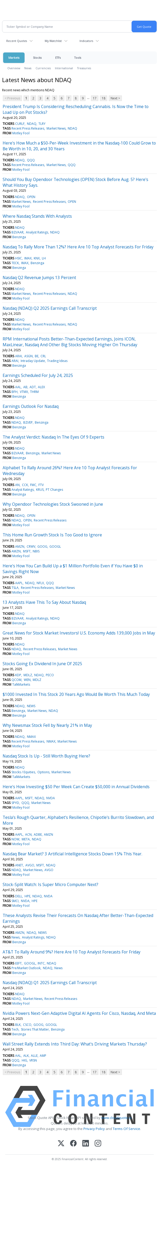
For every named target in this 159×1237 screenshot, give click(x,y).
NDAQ (31, 123)
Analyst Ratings (37, 232)
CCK (25, 485)
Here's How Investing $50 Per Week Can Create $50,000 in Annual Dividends (76, 787)
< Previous (12, 98)
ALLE (34, 1055)
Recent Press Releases (28, 128)
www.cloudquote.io (116, 1117)
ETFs (58, 58)
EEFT (18, 963)
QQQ (31, 160)
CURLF (20, 123)
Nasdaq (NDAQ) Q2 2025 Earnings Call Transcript (50, 308)
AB (25, 387)
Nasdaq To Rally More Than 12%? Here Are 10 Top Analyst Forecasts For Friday (78, 247)
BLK (18, 1024)
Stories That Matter (35, 1029)
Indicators (86, 41)
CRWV (31, 546)
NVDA (50, 798)
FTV (41, 485)
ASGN (28, 356)
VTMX (24, 392)
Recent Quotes (16, 41)
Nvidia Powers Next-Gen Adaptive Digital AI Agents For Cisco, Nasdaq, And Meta (79, 1013)
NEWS (31, 706)
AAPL (19, 583)
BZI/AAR (18, 232)
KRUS (40, 489)
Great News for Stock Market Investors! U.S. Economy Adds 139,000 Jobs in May (79, 633)
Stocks (37, 58)
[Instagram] (98, 1144)
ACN (28, 834)
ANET (19, 865)
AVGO (29, 865)
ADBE (38, 834)
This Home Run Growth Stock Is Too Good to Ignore (52, 535)
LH (44, 258)
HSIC (18, 258)
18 (103, 98)
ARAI (18, 356)
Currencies (43, 68)
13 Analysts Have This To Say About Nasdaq (44, 602)
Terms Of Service (126, 1128)
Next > (115, 98)
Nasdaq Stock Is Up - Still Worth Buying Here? (46, 756)
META (26, 839)
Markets (13, 58)
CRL (43, 356)
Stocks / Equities (23, 772)
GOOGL (55, 546)
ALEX (41, 387)
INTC (41, 963)
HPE (27, 896)
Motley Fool (21, 133)
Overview (13, 68)
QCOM (16, 680)
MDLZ (28, 675)
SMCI (15, 901)
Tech (15, 1029)
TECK (15, 263)
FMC (33, 485)
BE (36, 356)
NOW (15, 839)
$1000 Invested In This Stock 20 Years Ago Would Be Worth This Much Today (76, 694)
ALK (26, 1055)
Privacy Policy (94, 1128)
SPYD (15, 803)
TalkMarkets (21, 684)
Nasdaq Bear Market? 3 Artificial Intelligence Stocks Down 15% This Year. (72, 854)
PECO (50, 675)
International (64, 68)
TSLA (15, 587)
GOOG (42, 546)
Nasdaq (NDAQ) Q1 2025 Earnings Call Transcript (50, 982)
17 (94, 98)
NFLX (40, 583)
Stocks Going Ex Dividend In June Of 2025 (42, 664)
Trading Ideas (57, 361)
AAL (18, 387)
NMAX (31, 736)
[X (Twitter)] (61, 1144)
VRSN (33, 1060)
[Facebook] (73, 1144)
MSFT (27, 551)
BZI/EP (28, 422)
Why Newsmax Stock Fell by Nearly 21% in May (47, 725)
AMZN (19, 546)
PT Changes (54, 489)
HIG (24, 1060)
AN (17, 485)
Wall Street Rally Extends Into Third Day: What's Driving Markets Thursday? (75, 1044)
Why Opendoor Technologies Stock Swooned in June (53, 504)
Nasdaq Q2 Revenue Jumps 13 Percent (39, 277)
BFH (15, 392)
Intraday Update (33, 361)
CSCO (27, 1024)
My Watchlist (53, 41)
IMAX (28, 258)
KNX (37, 258)
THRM (34, 392)
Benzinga (19, 237)
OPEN (31, 197)
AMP (43, 1055)
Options (43, 772)
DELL (18, 896)
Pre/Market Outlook (26, 968)
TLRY (42, 123)
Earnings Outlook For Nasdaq (31, 406)
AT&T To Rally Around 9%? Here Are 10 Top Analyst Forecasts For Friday (71, 952)
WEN (27, 680)
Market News (56, 128)
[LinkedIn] (85, 1144)
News (27, 68)
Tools (77, 58)
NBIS (36, 551)
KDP (18, 675)
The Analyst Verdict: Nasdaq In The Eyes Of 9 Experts (53, 437)
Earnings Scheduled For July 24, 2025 (38, 375)
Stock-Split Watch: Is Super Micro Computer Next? (50, 884)
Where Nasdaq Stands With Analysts (37, 216)
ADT (33, 387)
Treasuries (84, 68)
